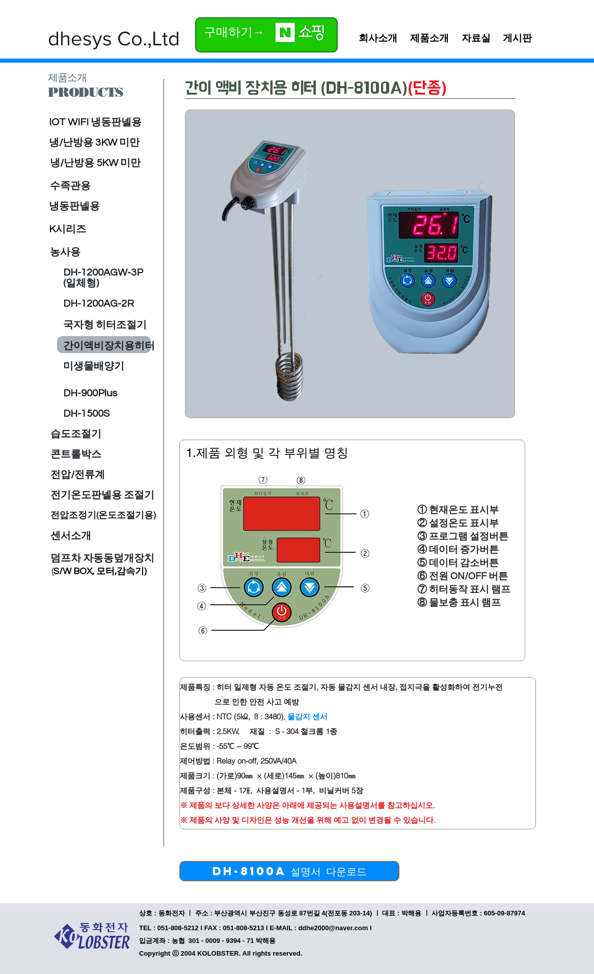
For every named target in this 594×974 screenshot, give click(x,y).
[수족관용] (101, 186)
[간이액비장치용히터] (109, 346)
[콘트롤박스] (75, 454)
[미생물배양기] (100, 366)
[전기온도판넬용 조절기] (102, 495)
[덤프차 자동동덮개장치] (102, 558)
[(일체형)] (103, 283)
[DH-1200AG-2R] (103, 303)
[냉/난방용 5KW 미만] (95, 163)
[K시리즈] (100, 229)
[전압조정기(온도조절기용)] (103, 515)
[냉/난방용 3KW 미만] (94, 142)
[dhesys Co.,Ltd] (113, 38)
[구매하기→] (235, 32)
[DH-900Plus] (98, 393)
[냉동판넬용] (94, 206)
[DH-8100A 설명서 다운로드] (289, 871)
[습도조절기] (75, 434)
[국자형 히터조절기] (105, 325)
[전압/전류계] (77, 475)
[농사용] (102, 252)
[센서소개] (70, 536)
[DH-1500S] (86, 413)
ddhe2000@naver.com (333, 928)
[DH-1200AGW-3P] (103, 272)
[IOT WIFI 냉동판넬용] (102, 122)
